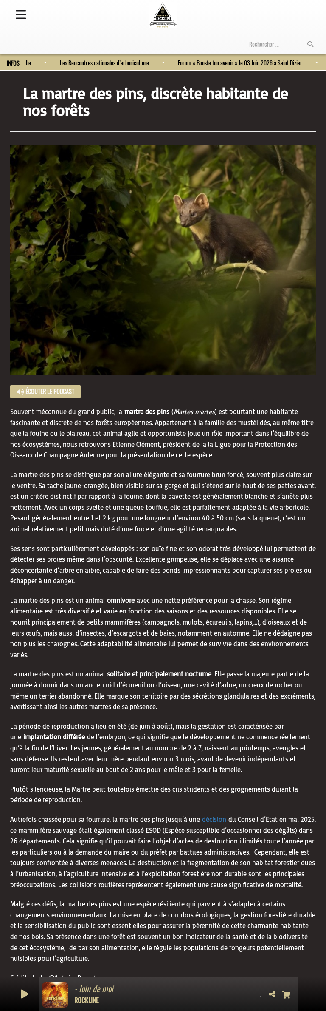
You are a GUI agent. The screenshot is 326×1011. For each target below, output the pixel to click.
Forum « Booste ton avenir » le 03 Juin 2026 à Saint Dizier (238, 62)
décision (214, 819)
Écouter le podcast (45, 391)
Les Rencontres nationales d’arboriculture (102, 62)
